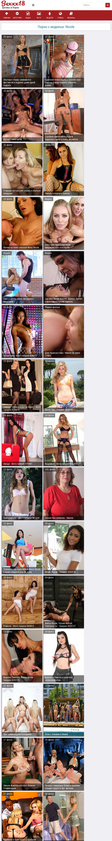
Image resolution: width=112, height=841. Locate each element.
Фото (39, 15)
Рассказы (71, 15)
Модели (50, 15)
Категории (17, 15)
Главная (6, 15)
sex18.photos (32, 820)
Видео (28, 15)
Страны (60, 15)
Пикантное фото (16, 5)
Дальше (104, 798)
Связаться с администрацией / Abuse (19, 818)
